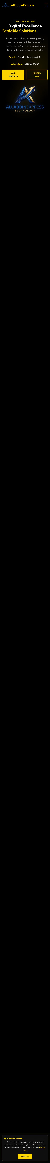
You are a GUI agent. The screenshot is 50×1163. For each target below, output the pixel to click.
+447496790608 (31, 64)
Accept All (25, 1156)
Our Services (13, 75)
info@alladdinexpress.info (28, 57)
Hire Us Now (37, 75)
